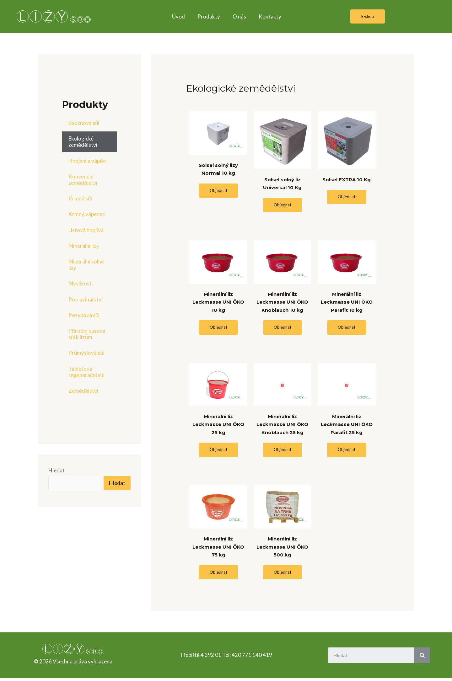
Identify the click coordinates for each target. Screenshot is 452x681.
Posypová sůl (84, 315)
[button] (367, 16)
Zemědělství (83, 390)
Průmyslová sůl (86, 352)
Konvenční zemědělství (82, 179)
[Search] (422, 658)
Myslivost (80, 283)
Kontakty (270, 16)
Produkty (208, 16)
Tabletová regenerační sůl (86, 371)
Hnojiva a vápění (87, 160)
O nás (239, 16)
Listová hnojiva (86, 230)
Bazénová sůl (83, 123)
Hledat (56, 470)
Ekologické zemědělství (82, 141)
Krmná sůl (80, 198)
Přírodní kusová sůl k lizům (86, 333)
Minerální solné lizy (86, 264)
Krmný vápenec (86, 214)
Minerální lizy (83, 245)
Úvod (178, 16)
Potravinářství (85, 299)
